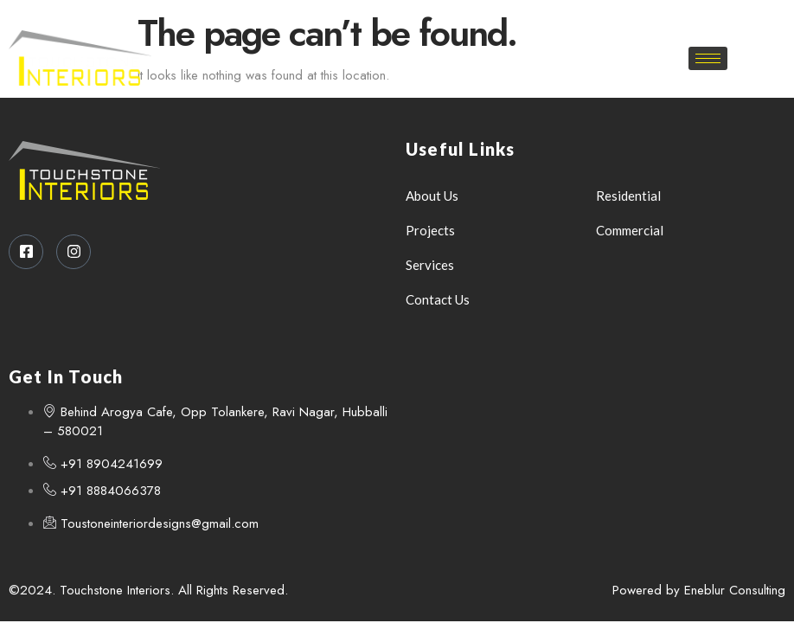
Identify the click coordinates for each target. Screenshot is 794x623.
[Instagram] (417, 17)
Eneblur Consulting (734, 590)
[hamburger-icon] (707, 58)
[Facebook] (387, 17)
